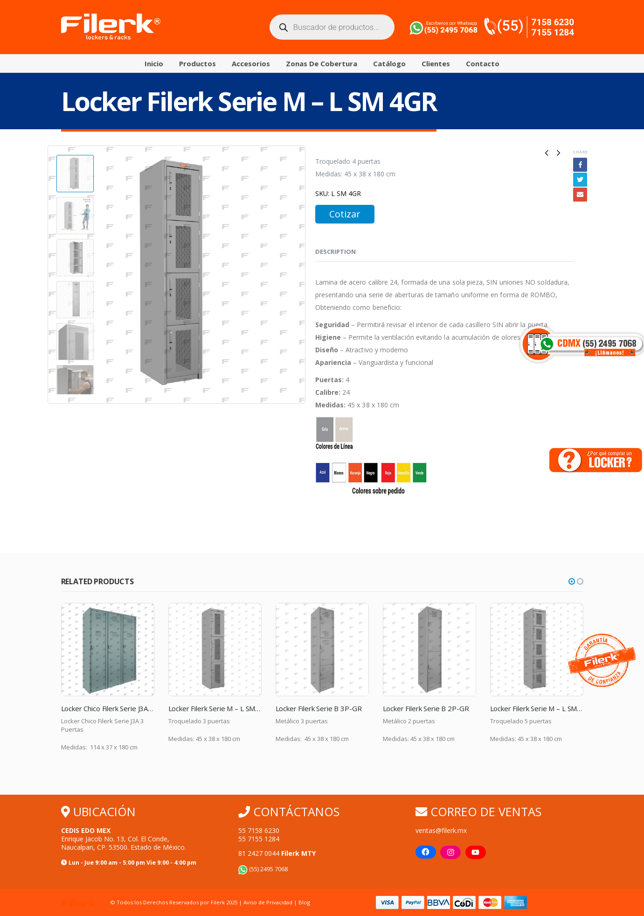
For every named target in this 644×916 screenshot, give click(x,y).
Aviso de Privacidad (267, 902)
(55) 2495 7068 (263, 869)
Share (580, 152)
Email (580, 195)
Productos (197, 63)
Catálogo (389, 63)
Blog (304, 902)
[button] (572, 581)
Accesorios (251, 63)
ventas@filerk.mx (441, 830)
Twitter (580, 180)
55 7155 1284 (258, 838)
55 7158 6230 (258, 830)
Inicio (154, 63)
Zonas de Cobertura (321, 63)
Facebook (580, 165)
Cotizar (344, 214)
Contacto (482, 63)
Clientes (436, 63)
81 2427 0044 (277, 853)
